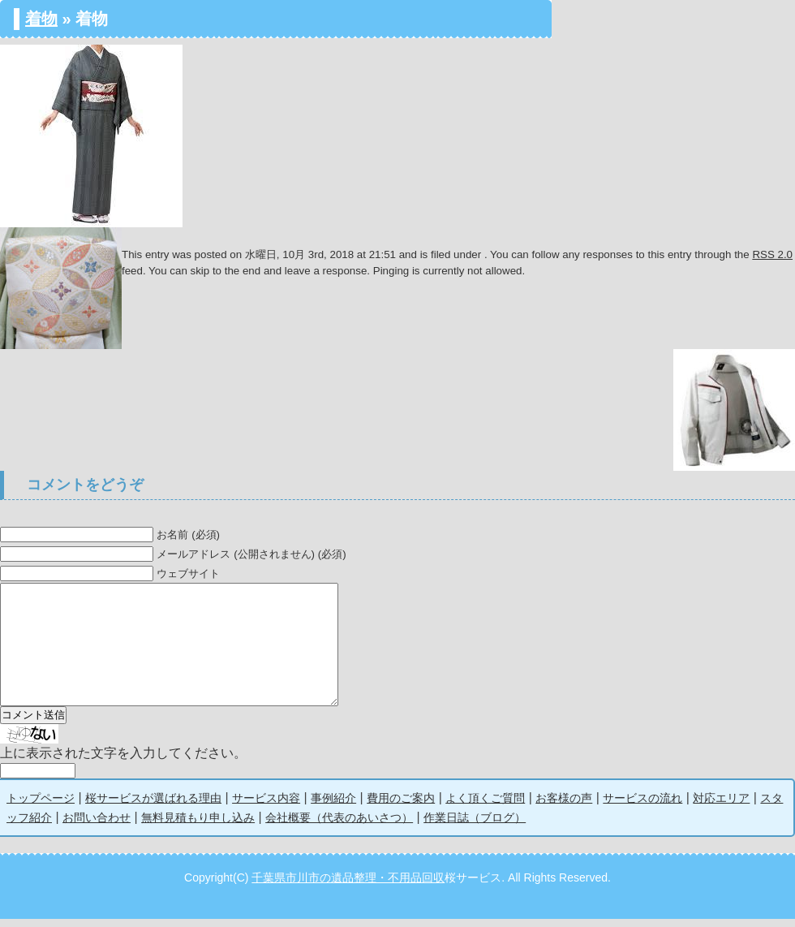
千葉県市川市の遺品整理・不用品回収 (348, 885)
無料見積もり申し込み (198, 825)
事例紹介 (333, 806)
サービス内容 (266, 806)
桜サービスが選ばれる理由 (153, 806)
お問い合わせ (96, 825)
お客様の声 (563, 806)
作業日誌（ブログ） (474, 825)
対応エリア (721, 806)
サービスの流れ (642, 806)
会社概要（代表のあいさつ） (339, 825)
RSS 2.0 (772, 254)
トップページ (40, 806)
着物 (41, 19)
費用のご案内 (401, 806)
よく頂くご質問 (485, 806)
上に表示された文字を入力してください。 (123, 761)
